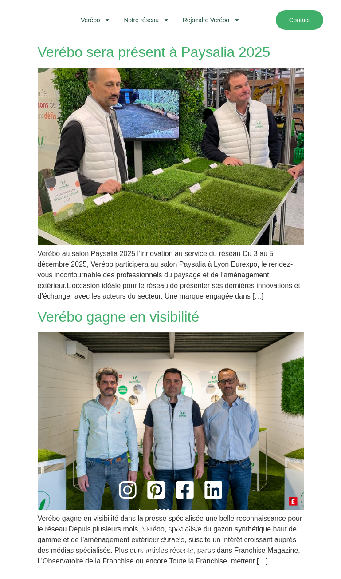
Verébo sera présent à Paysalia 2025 (154, 52)
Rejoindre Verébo (211, 20)
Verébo (95, 20)
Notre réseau (146, 20)
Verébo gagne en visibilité (119, 317)
